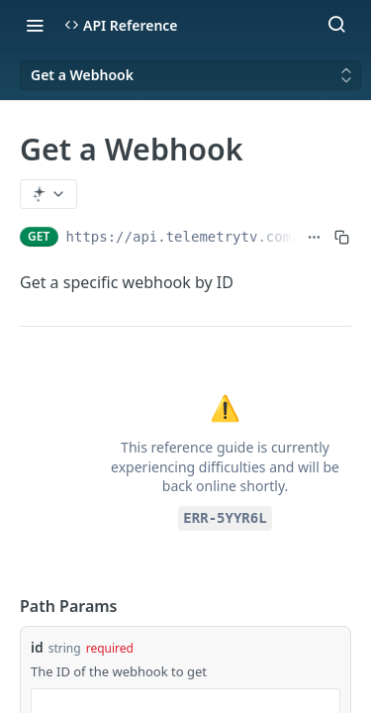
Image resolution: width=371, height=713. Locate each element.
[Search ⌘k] (336, 25)
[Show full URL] (314, 237)
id (37, 647)
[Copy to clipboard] (341, 237)
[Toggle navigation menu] (34, 25)
